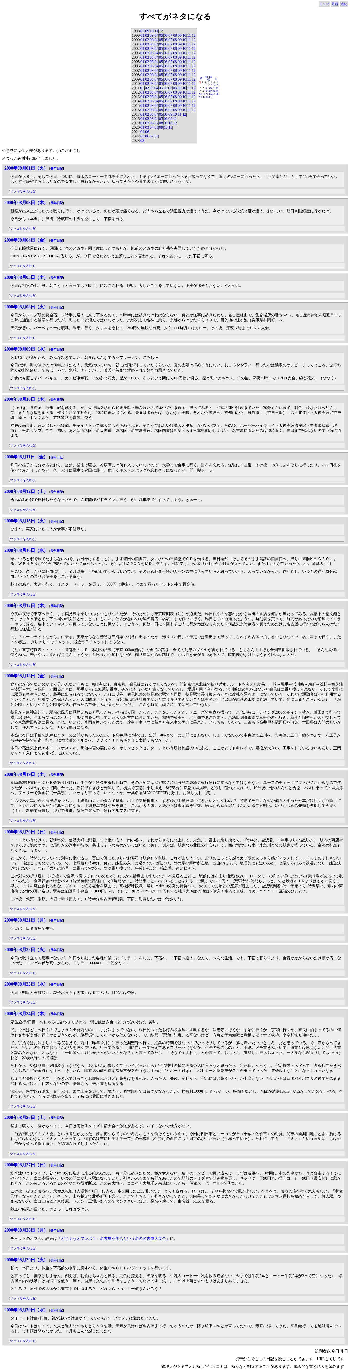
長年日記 (56, 168)
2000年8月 (208, 78)
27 (200, 97)
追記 (344, 4)
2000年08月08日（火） (26, 306)
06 (166, 35)
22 (205, 94)
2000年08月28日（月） (26, 1230)
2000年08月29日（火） (26, 1259)
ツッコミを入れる (22, 191)
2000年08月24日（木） (26, 1013)
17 (211, 91)
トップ (324, 4)
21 (202, 94)
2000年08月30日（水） (26, 1310)
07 (142, 31)
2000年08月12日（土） (26, 491)
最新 (335, 4)
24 (211, 94)
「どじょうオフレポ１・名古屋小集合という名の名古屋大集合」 (113, 1238)
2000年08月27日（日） (26, 1165)
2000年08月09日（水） (26, 349)
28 (202, 97)
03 (152, 35)
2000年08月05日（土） (26, 277)
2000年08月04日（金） (26, 240)
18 (214, 91)
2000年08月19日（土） (26, 774)
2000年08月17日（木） (26, 605)
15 (205, 91)
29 (205, 97)
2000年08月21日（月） (26, 920)
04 (156, 35)
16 (208, 91)
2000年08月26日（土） (26, 1117)
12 (161, 31)
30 (208, 97)
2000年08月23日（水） (26, 984)
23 (208, 94)
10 (152, 31)
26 (217, 94)
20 (200, 94)
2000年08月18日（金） (26, 675)
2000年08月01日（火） (26, 168)
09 (147, 31)
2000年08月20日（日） (26, 831)
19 (217, 91)
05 (161, 35)
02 (147, 35)
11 (156, 31)
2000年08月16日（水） (26, 550)
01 (142, 35)
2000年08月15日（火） (26, 520)
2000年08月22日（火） (26, 949)
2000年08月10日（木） (26, 399)
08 (175, 35)
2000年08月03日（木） (26, 202)
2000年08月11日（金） (26, 456)
